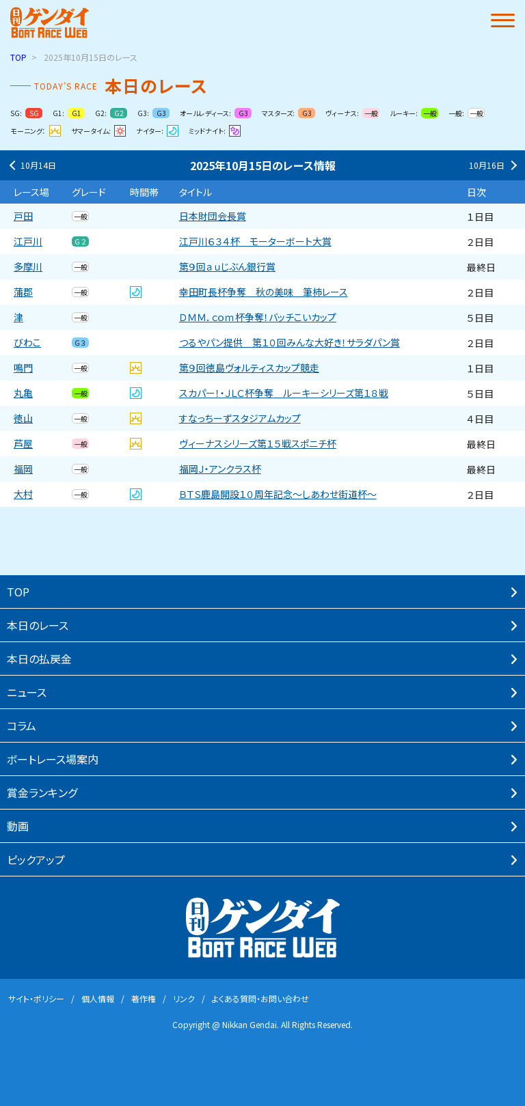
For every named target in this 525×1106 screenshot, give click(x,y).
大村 (23, 494)
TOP (18, 57)
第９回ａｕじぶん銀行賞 (227, 267)
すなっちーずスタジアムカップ (240, 418)
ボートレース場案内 (52, 759)
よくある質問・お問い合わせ (260, 998)
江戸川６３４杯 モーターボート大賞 (255, 241)
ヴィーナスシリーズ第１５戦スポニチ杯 (257, 444)
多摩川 (28, 267)
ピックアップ (36, 859)
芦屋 (23, 444)
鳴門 (23, 368)
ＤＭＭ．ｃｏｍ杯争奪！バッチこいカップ (257, 317)
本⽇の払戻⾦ (39, 658)
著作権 (143, 998)
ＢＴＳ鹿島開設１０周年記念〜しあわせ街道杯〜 (278, 494)
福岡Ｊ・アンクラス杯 (220, 469)
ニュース (26, 692)
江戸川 (28, 241)
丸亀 (23, 393)
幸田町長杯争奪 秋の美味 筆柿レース (263, 292)
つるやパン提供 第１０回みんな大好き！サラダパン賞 (289, 342)
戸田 (23, 216)
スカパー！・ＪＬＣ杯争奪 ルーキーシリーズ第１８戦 (283, 393)
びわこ (27, 342)
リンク (184, 998)
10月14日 (31, 165)
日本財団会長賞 (212, 216)
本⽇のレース (37, 625)
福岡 (23, 469)
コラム (21, 725)
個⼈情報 (97, 998)
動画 (18, 826)
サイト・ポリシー (36, 998)
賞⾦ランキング (42, 792)
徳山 (23, 418)
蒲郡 (23, 292)
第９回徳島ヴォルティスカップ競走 (249, 368)
